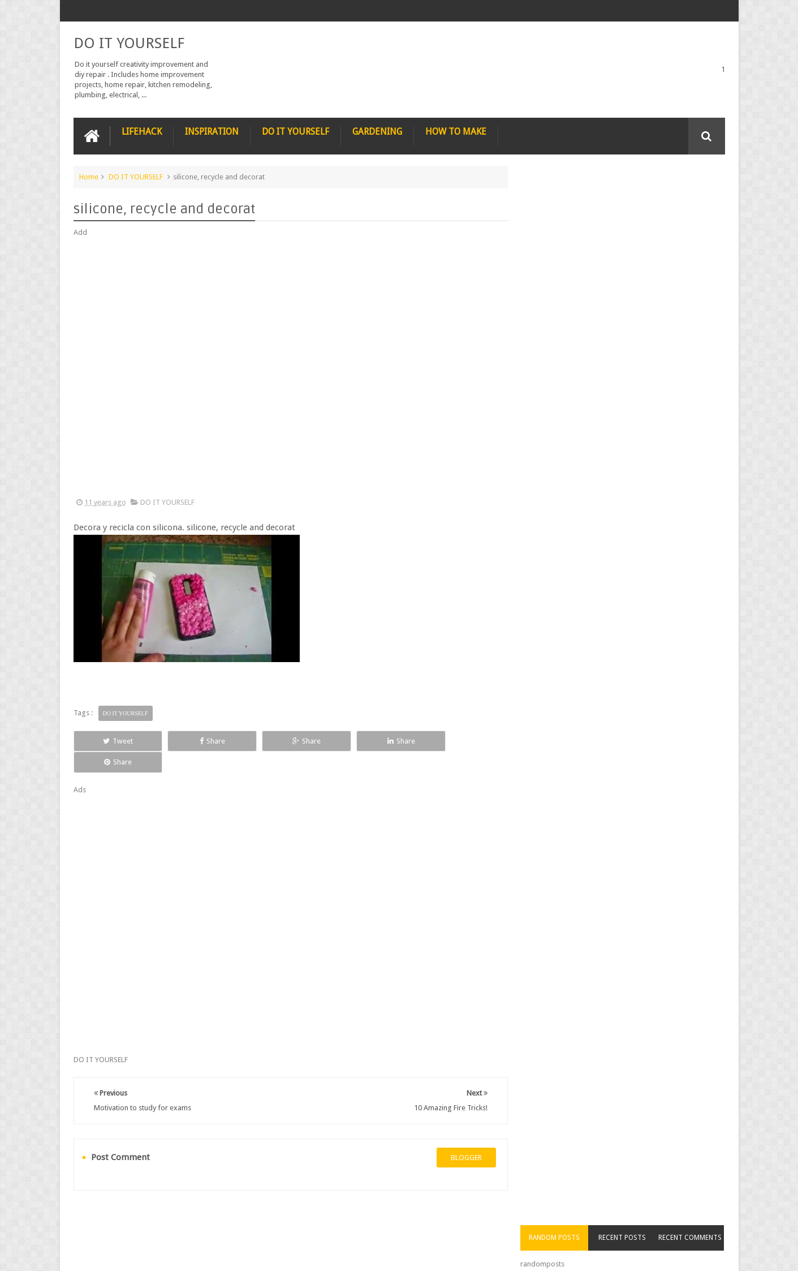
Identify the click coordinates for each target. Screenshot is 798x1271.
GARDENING (377, 131)
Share (201, 740)
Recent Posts (626, 197)
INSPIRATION (212, 131)
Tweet (114, 740)
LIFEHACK (142, 131)
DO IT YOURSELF (129, 43)
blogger (461, 1136)
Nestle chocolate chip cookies (638, 330)
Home (88, 176)
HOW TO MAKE (455, 131)
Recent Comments (691, 197)
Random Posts (561, 197)
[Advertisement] (288, 368)
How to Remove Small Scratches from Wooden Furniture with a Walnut (643, 523)
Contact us (696, 1219)
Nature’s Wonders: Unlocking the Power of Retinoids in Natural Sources (643, 395)
